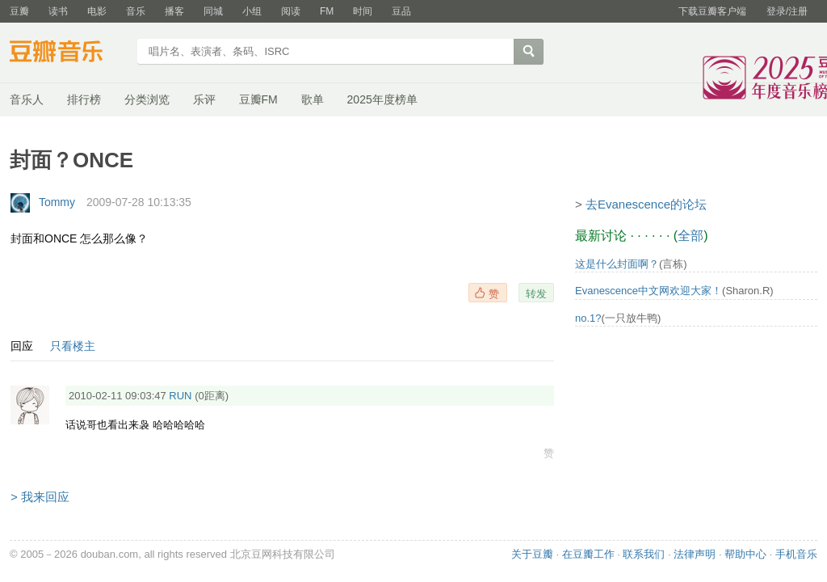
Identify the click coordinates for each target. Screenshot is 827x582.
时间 (362, 11)
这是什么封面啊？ (617, 264)
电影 (97, 11)
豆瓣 (19, 11)
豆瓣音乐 (68, 53)
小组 (252, 11)
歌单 (312, 99)
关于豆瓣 (532, 554)
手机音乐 (796, 554)
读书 (58, 11)
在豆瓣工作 (588, 554)
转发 (536, 293)
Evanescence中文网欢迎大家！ (648, 291)
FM (327, 11)
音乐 (135, 11)
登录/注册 (787, 11)
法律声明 (695, 554)
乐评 (204, 99)
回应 (21, 346)
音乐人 (27, 99)
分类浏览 (147, 99)
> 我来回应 (39, 497)
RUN (180, 396)
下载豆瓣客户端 (712, 11)
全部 (690, 235)
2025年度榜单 (382, 99)
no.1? (588, 318)
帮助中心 (745, 554)
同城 (213, 11)
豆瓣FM (258, 99)
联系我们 (644, 554)
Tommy (57, 202)
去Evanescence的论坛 (646, 204)
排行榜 (84, 99)
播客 (174, 11)
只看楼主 (72, 346)
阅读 (290, 11)
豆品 (401, 11)
